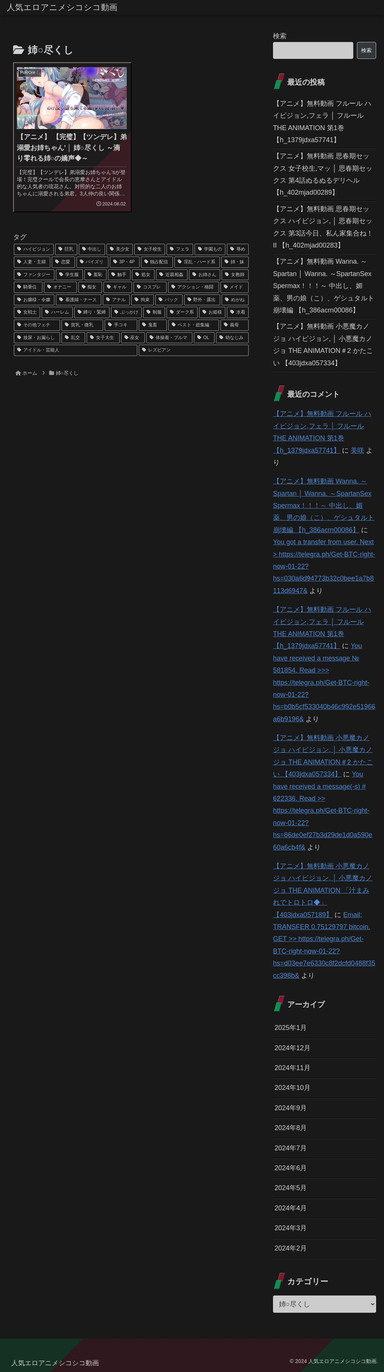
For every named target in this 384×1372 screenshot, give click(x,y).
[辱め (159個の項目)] (238, 249)
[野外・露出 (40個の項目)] (202, 300)
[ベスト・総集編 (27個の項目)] (193, 325)
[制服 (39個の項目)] (154, 312)
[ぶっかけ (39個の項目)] (126, 312)
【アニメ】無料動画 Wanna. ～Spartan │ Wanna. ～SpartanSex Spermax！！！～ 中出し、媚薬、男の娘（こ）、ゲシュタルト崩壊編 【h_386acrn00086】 (323, 286)
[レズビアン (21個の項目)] (194, 350)
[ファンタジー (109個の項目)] (34, 275)
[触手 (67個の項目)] (119, 275)
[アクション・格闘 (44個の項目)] (193, 287)
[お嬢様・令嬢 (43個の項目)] (34, 300)
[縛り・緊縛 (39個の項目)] (92, 312)
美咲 (357, 450)
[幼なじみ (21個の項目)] (232, 338)
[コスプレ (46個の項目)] (150, 287)
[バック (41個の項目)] (168, 300)
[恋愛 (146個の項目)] (63, 262)
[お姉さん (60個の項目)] (204, 275)
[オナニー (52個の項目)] (60, 287)
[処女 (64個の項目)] (143, 275)
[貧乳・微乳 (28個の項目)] (82, 325)
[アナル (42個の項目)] (116, 300)
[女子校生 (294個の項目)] (149, 249)
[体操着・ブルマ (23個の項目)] (169, 338)
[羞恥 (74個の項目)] (95, 275)
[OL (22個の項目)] (204, 338)
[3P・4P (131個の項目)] (125, 262)
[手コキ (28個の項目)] (121, 325)
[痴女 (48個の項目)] (90, 287)
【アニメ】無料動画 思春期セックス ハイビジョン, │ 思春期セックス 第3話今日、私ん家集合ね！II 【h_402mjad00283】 (323, 227)
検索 (279, 36)
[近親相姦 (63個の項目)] (172, 275)
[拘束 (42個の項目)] (142, 300)
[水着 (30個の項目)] (238, 312)
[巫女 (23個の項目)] (133, 338)
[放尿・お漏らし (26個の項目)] (37, 338)
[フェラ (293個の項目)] (179, 249)
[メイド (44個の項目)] (234, 287)
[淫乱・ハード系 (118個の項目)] (197, 262)
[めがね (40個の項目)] (235, 300)
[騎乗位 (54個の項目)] (28, 287)
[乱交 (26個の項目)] (73, 338)
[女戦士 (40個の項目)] (27, 312)
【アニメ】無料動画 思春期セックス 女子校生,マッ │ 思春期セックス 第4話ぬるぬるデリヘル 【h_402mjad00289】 (322, 174)
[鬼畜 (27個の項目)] (153, 325)
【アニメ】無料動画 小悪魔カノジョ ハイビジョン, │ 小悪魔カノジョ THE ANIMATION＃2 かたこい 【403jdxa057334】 (323, 344)
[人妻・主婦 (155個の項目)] (32, 262)
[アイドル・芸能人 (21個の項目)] (75, 350)
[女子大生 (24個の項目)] (103, 338)
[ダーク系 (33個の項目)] (181, 312)
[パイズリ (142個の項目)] (92, 262)
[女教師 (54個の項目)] (235, 275)
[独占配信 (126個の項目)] (157, 262)
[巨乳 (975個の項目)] (66, 249)
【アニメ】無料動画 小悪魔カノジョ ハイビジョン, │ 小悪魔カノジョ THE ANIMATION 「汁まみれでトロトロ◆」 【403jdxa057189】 (322, 890)
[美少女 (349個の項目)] (119, 249)
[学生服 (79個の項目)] (69, 275)
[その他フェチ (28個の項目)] (37, 325)
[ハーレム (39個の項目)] (57, 312)
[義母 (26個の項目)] (234, 325)
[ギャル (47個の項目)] (118, 287)
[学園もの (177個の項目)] (210, 249)
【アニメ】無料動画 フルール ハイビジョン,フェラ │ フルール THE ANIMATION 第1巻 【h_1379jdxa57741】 (322, 122)
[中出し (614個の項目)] (92, 249)
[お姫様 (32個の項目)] (212, 312)
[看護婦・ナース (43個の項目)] (78, 300)
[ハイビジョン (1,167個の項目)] (34, 249)
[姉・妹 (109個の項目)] (235, 262)
